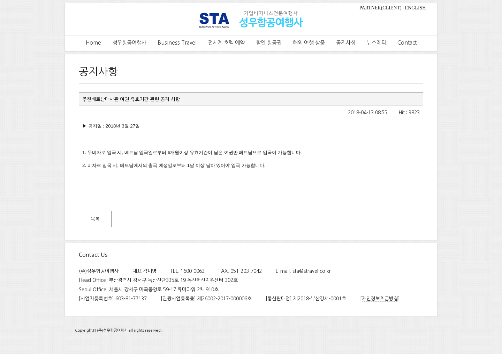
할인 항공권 (269, 42)
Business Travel (177, 42)
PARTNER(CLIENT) (380, 7)
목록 (95, 218)
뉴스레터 (376, 42)
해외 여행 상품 (309, 42)
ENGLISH (415, 7)
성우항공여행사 (129, 42)
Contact (407, 42)
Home (93, 42)
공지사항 (346, 42)
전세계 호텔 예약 (226, 42)
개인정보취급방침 (380, 298)
